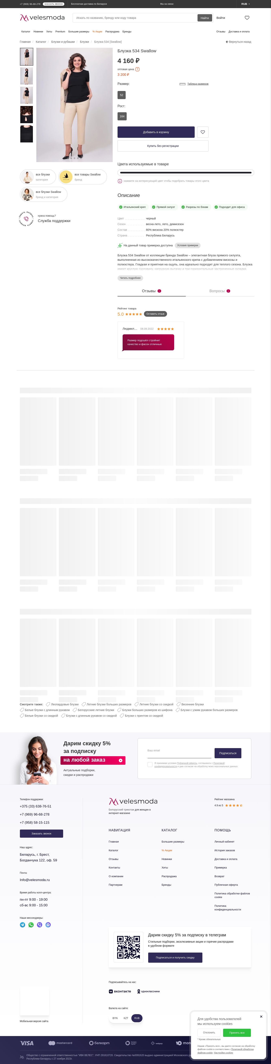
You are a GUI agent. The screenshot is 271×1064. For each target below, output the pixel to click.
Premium (60, 31)
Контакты (114, 867)
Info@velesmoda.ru (35, 880)
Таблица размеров (193, 84)
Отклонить (209, 1032)
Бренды (127, 31)
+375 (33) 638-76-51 (35, 806)
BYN (115, 1018)
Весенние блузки (192, 704)
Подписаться (227, 753)
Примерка (221, 867)
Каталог (26, 31)
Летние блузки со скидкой (156, 704)
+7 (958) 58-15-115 (35, 822)
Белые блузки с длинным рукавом (47, 710)
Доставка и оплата (239, 31)
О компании (116, 876)
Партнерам (115, 884)
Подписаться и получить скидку (175, 957)
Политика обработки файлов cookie (232, 895)
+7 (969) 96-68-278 (35, 814)
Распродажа (112, 31)
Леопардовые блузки (65, 704)
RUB (136, 1018)
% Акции (97, 31)
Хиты (49, 31)
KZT (126, 1018)
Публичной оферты (187, 763)
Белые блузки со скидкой (41, 715)
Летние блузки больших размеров (109, 704)
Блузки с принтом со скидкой (144, 715)
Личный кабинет (224, 841)
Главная (114, 841)
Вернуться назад (238, 41)
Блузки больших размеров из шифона (147, 710)
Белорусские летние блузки (96, 710)
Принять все (237, 1032)
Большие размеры (78, 31)
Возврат (220, 876)
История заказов (225, 850)
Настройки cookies (223, 1052)
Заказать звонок (41, 833)
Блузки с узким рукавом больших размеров (209, 710)
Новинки (38, 31)
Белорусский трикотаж (121, 809)
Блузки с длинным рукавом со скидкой (91, 715)
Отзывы (220, 31)
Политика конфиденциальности (228, 907)
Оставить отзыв (155, 313)
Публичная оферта (226, 884)
